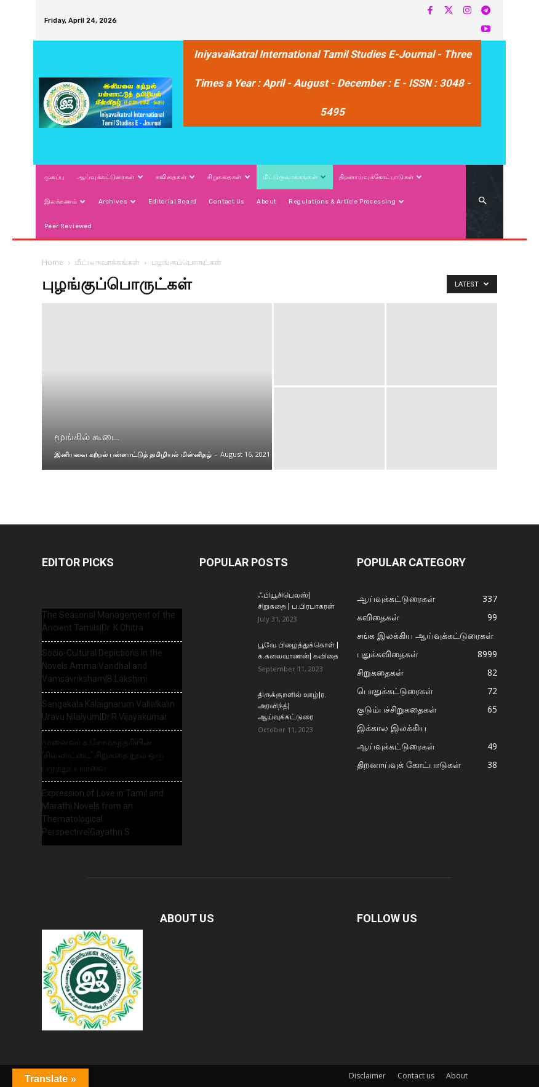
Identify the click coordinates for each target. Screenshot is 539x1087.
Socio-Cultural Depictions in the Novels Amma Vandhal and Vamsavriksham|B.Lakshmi (102, 666)
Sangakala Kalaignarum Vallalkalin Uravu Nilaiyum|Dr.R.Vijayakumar (108, 710)
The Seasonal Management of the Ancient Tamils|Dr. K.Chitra (108, 621)
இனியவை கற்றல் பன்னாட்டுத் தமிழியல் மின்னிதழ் (133, 454)
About (457, 1075)
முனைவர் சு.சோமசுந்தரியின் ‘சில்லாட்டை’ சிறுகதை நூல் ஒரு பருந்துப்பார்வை (103, 755)
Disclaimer (367, 1075)
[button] (483, 201)
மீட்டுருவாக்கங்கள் (107, 262)
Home (52, 262)
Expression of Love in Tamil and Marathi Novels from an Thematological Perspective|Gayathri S (103, 812)
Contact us (415, 1075)
